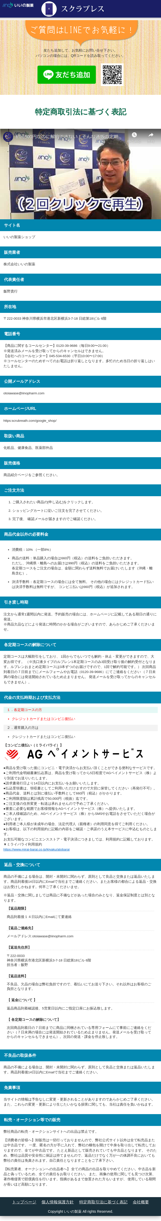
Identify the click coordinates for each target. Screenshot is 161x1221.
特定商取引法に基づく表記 (103, 1202)
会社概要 (141, 1202)
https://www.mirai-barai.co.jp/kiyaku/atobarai (37, 849)
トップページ (24, 1202)
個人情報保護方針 (58, 1202)
